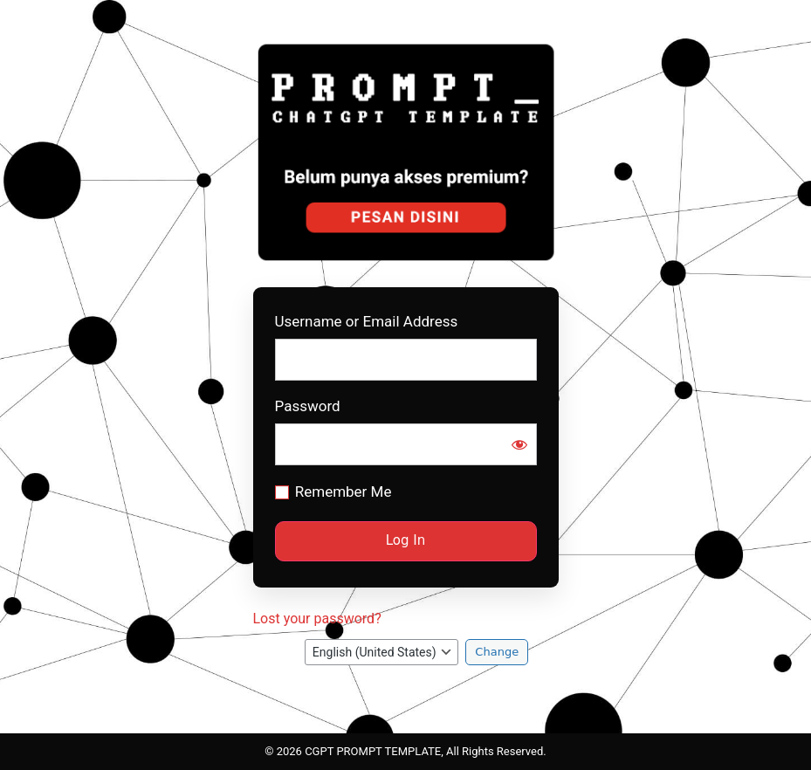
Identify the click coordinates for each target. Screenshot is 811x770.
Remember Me (343, 491)
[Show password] (519, 444)
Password (307, 406)
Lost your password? (317, 618)
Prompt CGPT (407, 152)
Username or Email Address (366, 321)
